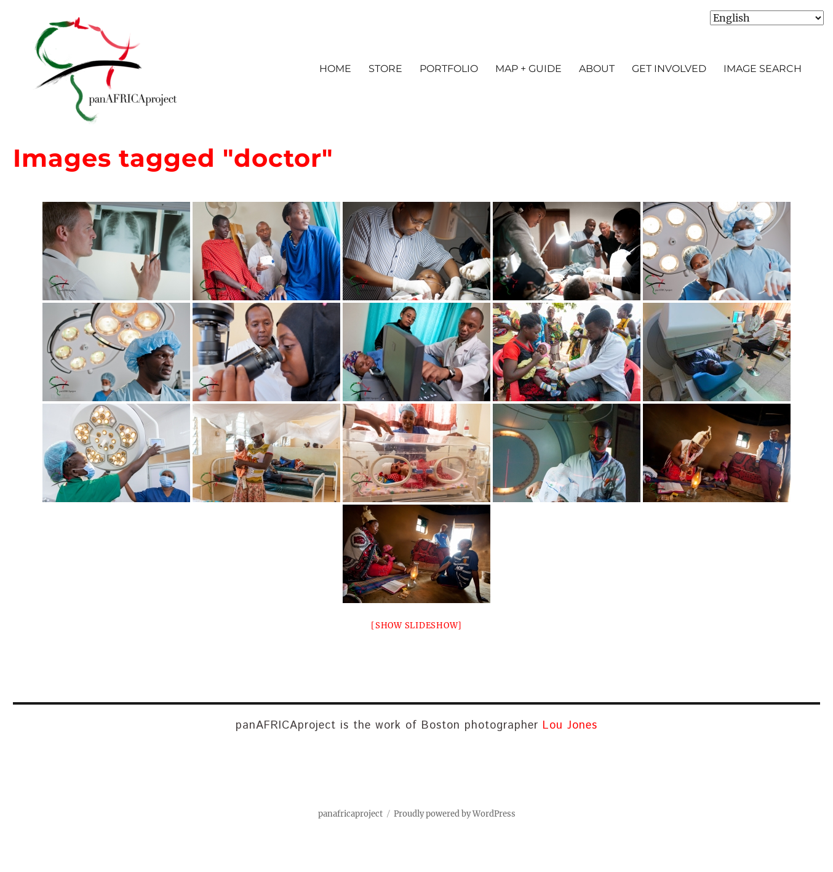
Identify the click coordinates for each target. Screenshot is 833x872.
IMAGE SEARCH (762, 68)
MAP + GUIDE (528, 68)
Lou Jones (570, 726)
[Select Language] (767, 17)
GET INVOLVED (669, 68)
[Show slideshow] (416, 625)
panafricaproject (350, 814)
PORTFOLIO (449, 68)
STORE (385, 68)
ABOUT (597, 68)
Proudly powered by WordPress (455, 814)
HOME (335, 68)
